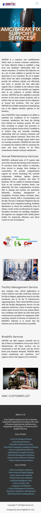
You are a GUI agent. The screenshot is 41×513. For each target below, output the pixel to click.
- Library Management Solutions (20, 488)
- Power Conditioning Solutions (20, 450)
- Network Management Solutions (20, 455)
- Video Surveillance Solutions (20, 470)
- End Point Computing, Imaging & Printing (20, 447)
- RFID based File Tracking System (21, 494)
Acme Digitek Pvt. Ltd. (25, 510)
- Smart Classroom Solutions (20, 475)
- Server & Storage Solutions (20, 439)
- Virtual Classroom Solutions (20, 478)
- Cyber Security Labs (20, 483)
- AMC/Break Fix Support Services (20, 452)
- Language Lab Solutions (20, 486)
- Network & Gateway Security (20, 444)
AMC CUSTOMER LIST (16, 396)
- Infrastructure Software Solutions (20, 458)
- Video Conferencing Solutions (20, 460)
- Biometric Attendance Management (20, 491)
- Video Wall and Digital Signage (20, 473)
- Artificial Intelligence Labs (20, 481)
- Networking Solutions (20, 442)
